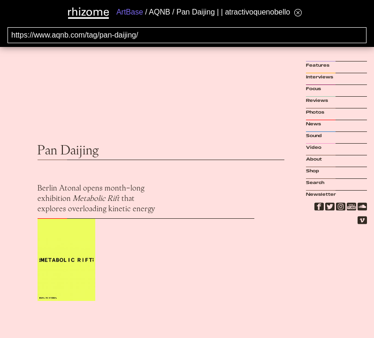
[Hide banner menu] (298, 12)
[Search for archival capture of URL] (187, 35)
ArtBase (129, 12)
